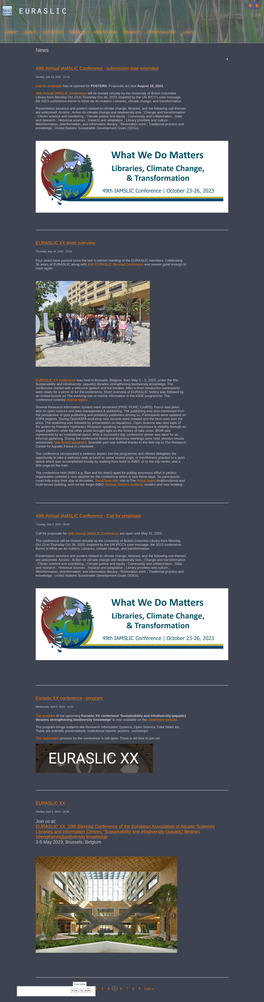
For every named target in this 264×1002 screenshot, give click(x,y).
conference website (162, 720)
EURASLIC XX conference (56, 380)
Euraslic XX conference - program (69, 698)
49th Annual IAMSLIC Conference (61, 93)
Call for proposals (49, 86)
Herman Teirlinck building (124, 484)
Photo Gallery (161, 32)
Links (188, 32)
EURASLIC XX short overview (65, 242)
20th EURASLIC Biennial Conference (115, 264)
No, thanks (85, 991)
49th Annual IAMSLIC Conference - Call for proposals (88, 515)
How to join (105, 32)
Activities (52, 32)
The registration (47, 738)
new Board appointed (70, 442)
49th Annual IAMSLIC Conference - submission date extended (97, 68)
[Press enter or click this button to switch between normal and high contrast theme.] (257, 6)
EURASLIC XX (50, 803)
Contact (132, 32)
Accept (75, 991)
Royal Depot (146, 480)
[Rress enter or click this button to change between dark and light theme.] (250, 6)
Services (77, 32)
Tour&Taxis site (106, 480)
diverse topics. (77, 400)
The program (45, 716)
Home (11, 32)
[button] (250, 6)
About (29, 32)
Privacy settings (79, 984)
